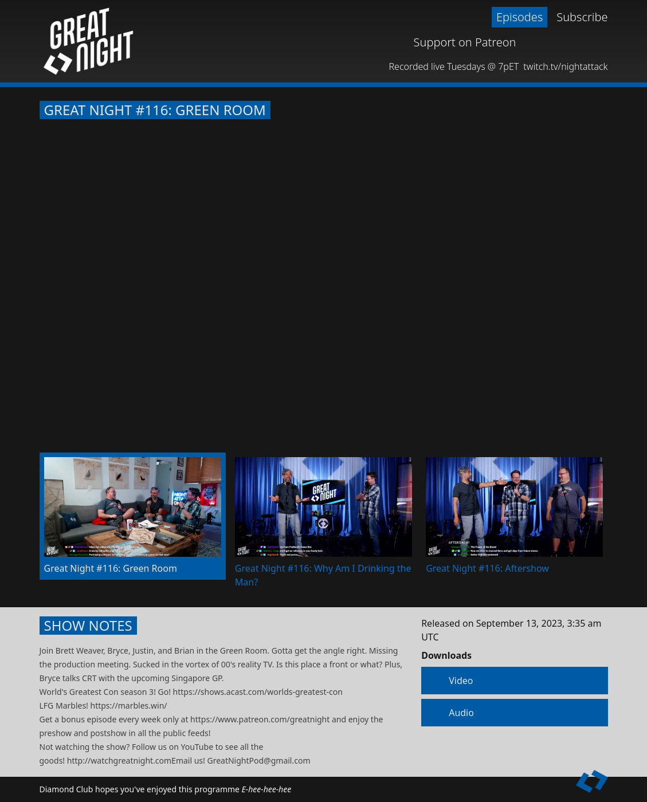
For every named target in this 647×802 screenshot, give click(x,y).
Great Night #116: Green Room (155, 110)
